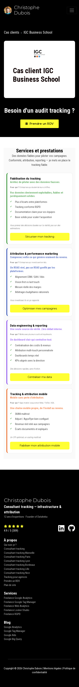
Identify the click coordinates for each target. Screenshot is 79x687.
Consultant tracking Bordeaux (19, 564)
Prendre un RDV (39, 123)
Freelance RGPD (12, 614)
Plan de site (10, 585)
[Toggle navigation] (72, 10)
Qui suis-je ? (10, 544)
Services (10, 593)
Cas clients (11, 32)
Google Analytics (13, 627)
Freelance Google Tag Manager (20, 602)
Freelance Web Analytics (16, 606)
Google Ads (10, 635)
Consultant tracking (14, 548)
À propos (10, 540)
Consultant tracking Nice (17, 572)
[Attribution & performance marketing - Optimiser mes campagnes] (39, 282)
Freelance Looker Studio (16, 610)
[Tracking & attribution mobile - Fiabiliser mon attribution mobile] (39, 420)
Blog (7, 622)
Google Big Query (13, 639)
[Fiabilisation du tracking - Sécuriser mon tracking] (39, 208)
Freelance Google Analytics (18, 598)
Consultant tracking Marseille (19, 552)
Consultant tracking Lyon (17, 561)
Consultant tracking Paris (17, 556)
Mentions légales (52, 668)
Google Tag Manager (14, 631)
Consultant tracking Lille (16, 569)
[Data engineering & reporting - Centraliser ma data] (39, 352)
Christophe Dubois (27, 500)
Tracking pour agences (15, 577)
